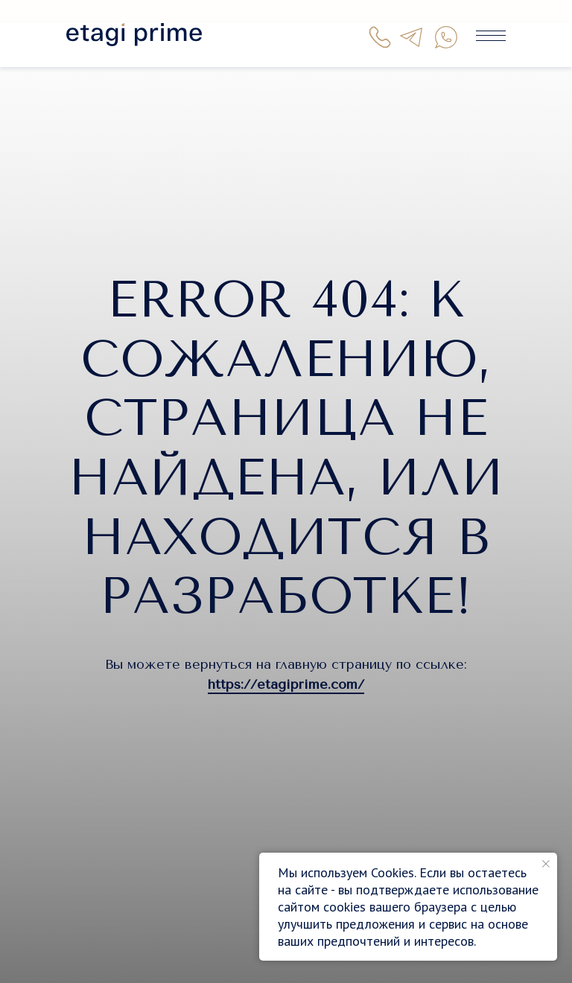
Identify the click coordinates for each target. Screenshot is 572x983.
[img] (134, 34)
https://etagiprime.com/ (286, 684)
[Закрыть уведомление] (545, 863)
